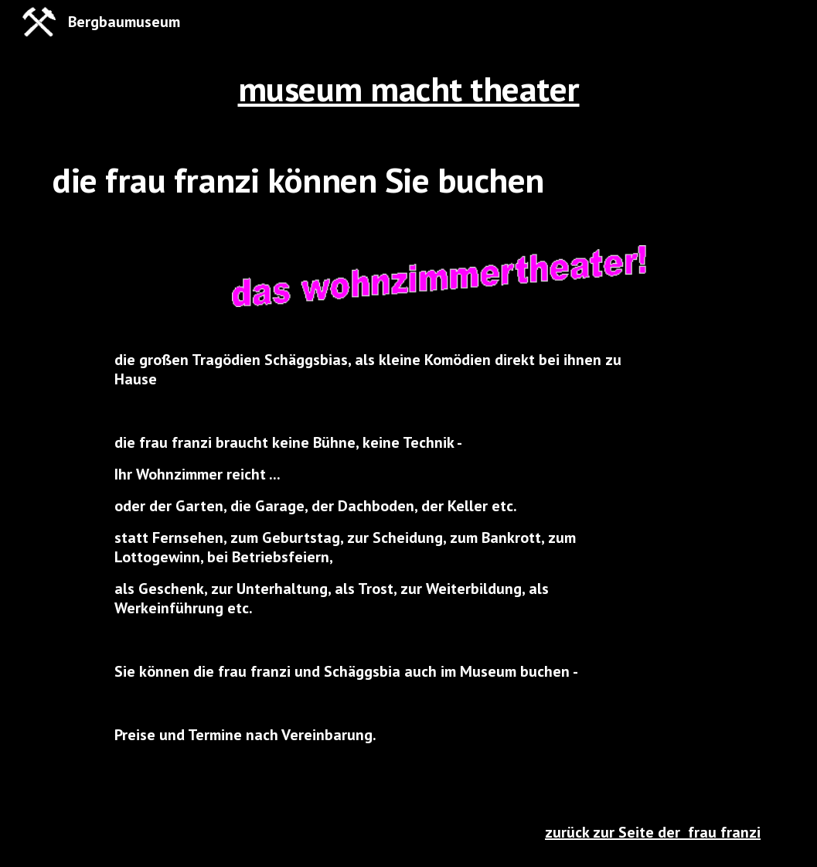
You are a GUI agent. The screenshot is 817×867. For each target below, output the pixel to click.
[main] (408, 89)
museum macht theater (409, 88)
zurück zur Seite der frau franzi (653, 832)
